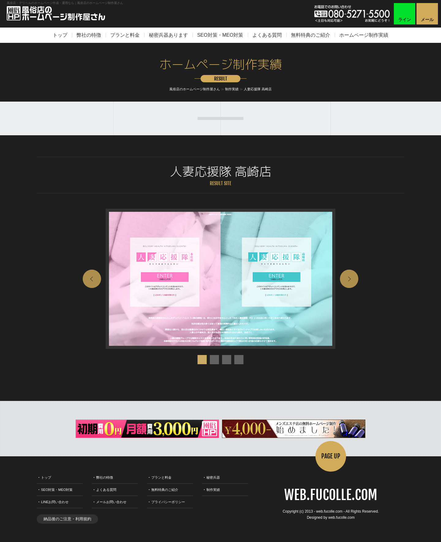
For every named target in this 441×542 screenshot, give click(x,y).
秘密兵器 (213, 477)
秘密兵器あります (168, 35)
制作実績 (232, 89)
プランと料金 (125, 35)
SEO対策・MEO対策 (220, 35)
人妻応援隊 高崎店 (258, 89)
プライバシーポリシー (168, 502)
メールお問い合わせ (111, 502)
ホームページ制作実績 (363, 35)
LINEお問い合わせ (55, 502)
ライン (404, 19)
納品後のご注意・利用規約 (67, 519)
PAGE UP (330, 456)
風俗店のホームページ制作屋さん (194, 89)
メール (427, 19)
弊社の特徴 (89, 35)
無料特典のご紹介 (310, 35)
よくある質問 (267, 35)
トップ (60, 35)
